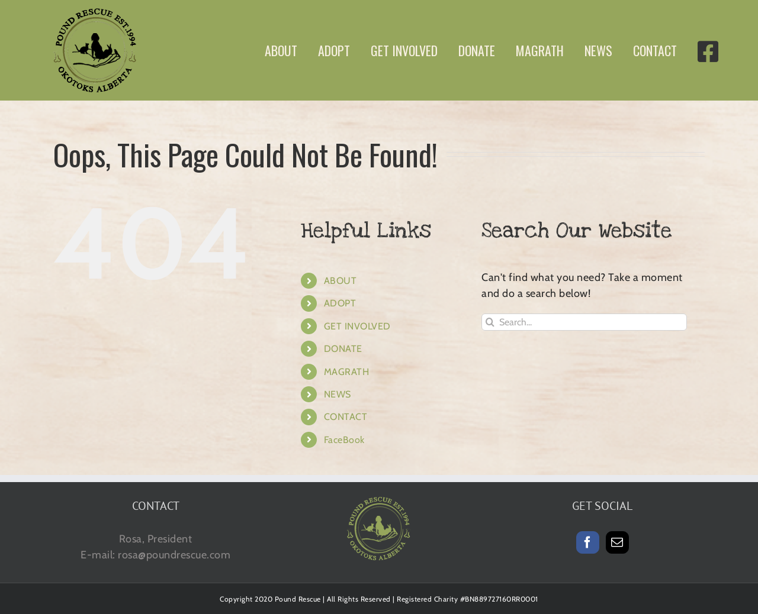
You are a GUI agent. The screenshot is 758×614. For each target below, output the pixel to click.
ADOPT (340, 303)
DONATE (343, 348)
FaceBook (344, 439)
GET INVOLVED (357, 326)
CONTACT (346, 416)
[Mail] (617, 542)
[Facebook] (587, 542)
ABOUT (340, 280)
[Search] (490, 322)
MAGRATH (347, 371)
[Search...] (584, 322)
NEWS (337, 394)
